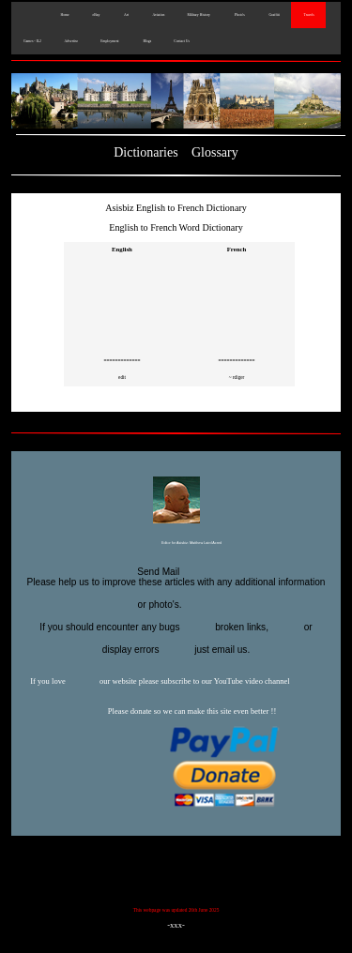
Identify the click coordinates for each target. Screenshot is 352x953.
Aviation (158, 15)
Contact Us (182, 41)
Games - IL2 (32, 41)
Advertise (71, 41)
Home (63, 15)
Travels (308, 15)
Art (125, 15)
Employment (109, 41)
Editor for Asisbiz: (176, 544)
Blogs (147, 41)
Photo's (239, 15)
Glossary (214, 152)
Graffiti (274, 15)
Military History (198, 15)
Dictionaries (145, 152)
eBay (96, 15)
